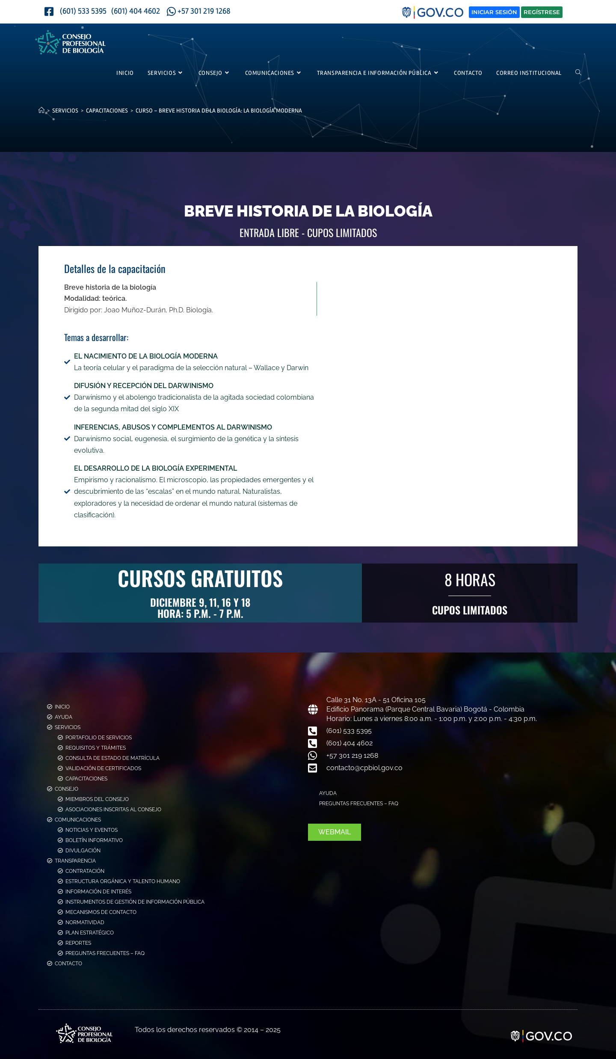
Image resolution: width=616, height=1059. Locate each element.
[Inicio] (41, 110)
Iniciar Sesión (494, 12)
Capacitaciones (86, 779)
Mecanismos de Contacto (100, 912)
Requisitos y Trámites (95, 748)
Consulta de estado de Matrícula (112, 758)
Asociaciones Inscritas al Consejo (113, 810)
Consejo (66, 789)
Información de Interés (98, 892)
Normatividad (84, 923)
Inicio (62, 707)
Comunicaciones (78, 820)
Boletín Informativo (94, 840)
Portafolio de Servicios (98, 738)
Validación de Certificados (103, 768)
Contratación (84, 871)
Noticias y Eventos (91, 830)
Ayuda (63, 717)
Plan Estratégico (89, 933)
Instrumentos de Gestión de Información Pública (134, 902)
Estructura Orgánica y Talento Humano (122, 881)
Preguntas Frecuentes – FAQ (105, 953)
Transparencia (75, 861)
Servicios (67, 727)
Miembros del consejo (97, 799)
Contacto (68, 964)
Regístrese (542, 12)
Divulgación (83, 851)
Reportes (78, 943)
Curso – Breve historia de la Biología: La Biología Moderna (219, 110)
